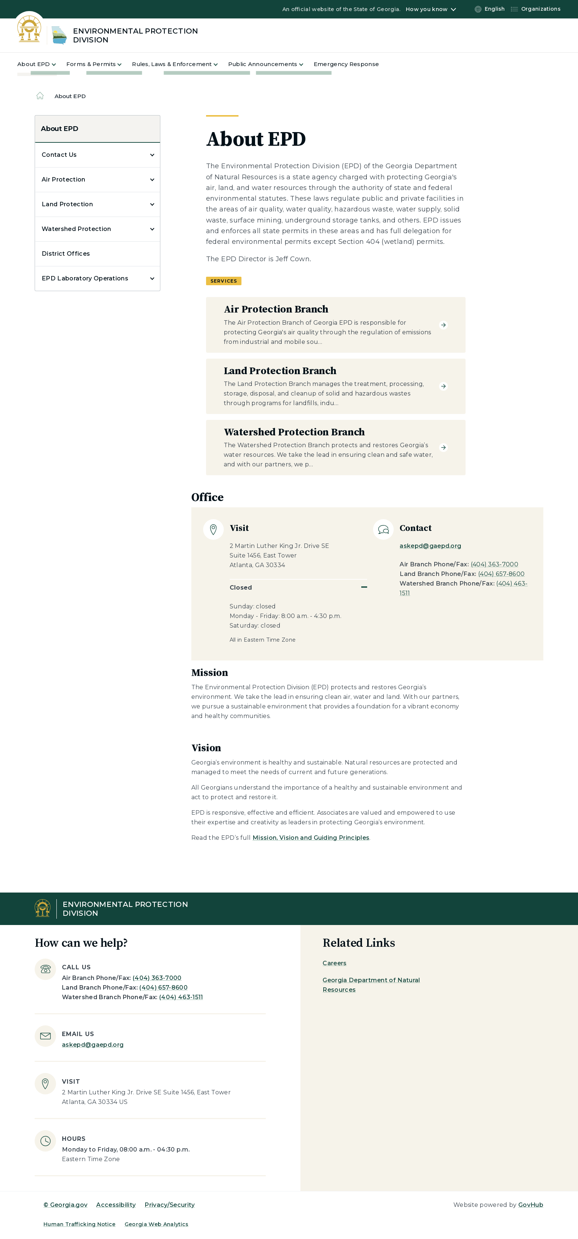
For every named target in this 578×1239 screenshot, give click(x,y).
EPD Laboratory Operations (85, 278)
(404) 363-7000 (494, 564)
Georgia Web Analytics (157, 1224)
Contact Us (59, 154)
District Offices (66, 253)
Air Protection (63, 179)
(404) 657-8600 (501, 573)
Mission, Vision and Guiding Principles (311, 837)
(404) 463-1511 (181, 997)
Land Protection (67, 204)
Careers (335, 963)
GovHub (530, 1204)
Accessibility (116, 1204)
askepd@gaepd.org (430, 545)
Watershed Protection (76, 228)
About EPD (59, 129)
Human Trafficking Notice (79, 1224)
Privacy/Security (169, 1204)
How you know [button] (427, 9)
